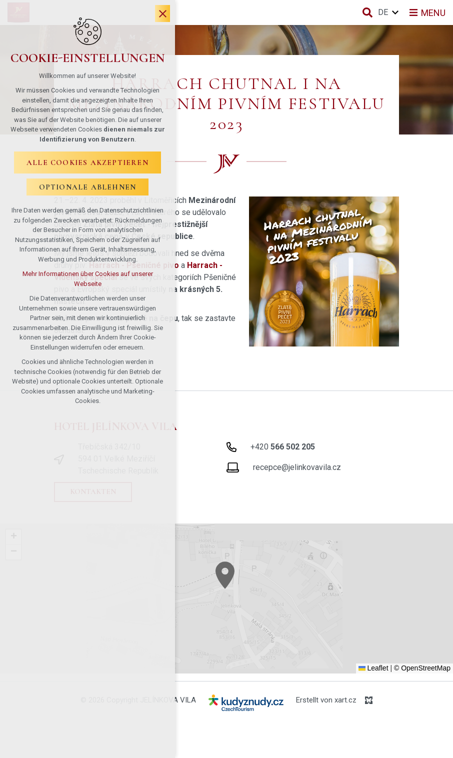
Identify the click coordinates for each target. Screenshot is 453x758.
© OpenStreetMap (422, 668)
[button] (243, 588)
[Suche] (367, 13)
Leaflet (373, 668)
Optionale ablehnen (87, 187)
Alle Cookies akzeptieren (87, 162)
